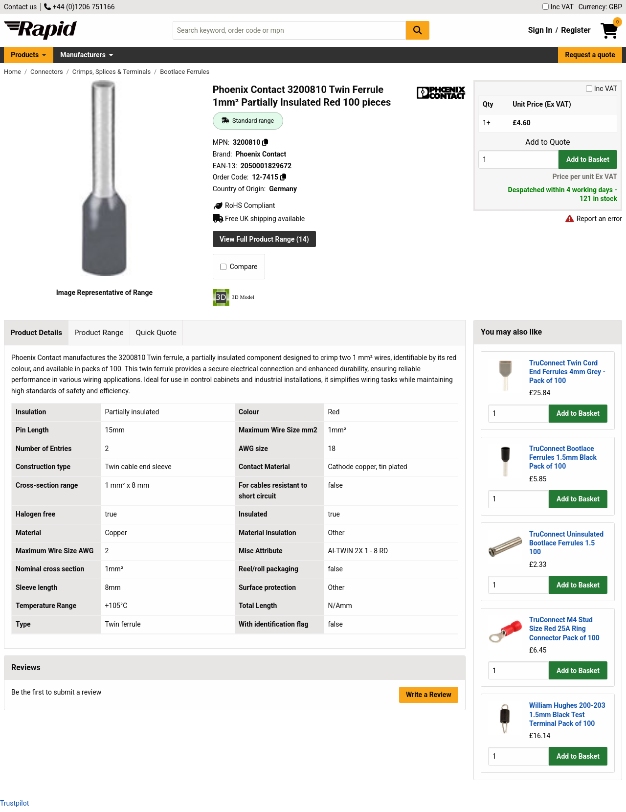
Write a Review (428, 695)
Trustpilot (14, 803)
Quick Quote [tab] (156, 332)
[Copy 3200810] (265, 142)
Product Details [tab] (36, 332)
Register (575, 30)
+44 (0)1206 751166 (79, 7)
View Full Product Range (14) (264, 239)
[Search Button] (417, 30)
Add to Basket (587, 159)
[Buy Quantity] (518, 159)
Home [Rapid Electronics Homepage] (13, 71)
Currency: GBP (600, 6)
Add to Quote (547, 142)
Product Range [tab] (99, 332)
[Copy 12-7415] (283, 177)
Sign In (540, 30)
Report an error (593, 218)
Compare (239, 267)
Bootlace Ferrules (184, 71)
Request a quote (590, 55)
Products (25, 55)
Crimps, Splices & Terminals (112, 71)
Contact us (20, 7)
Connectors (47, 71)
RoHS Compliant (244, 205)
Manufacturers (83, 55)
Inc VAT (558, 6)
